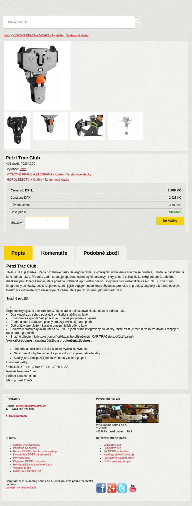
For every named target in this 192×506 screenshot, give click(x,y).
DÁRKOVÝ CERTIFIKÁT (28, 470)
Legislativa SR (112, 447)
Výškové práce (22, 467)
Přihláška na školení (25, 447)
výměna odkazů (26, 487)
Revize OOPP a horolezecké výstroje (35, 451)
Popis (18, 253)
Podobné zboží (101, 253)
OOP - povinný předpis (117, 461)
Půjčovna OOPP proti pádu (29, 461)
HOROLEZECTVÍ (18, 179)
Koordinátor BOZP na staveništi (32, 454)
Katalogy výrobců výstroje (119, 454)
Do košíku (170, 220)
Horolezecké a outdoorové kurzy (32, 464)
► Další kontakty (17, 415)
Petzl (23, 169)
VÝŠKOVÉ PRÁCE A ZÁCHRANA (32, 35)
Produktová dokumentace (119, 457)
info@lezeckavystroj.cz (31, 405)
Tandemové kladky (77, 35)
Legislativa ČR (112, 444)
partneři (10, 487)
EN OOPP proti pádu (116, 451)
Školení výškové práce (26, 444)
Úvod (7, 35)
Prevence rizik (21, 457)
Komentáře (54, 253)
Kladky (60, 35)
